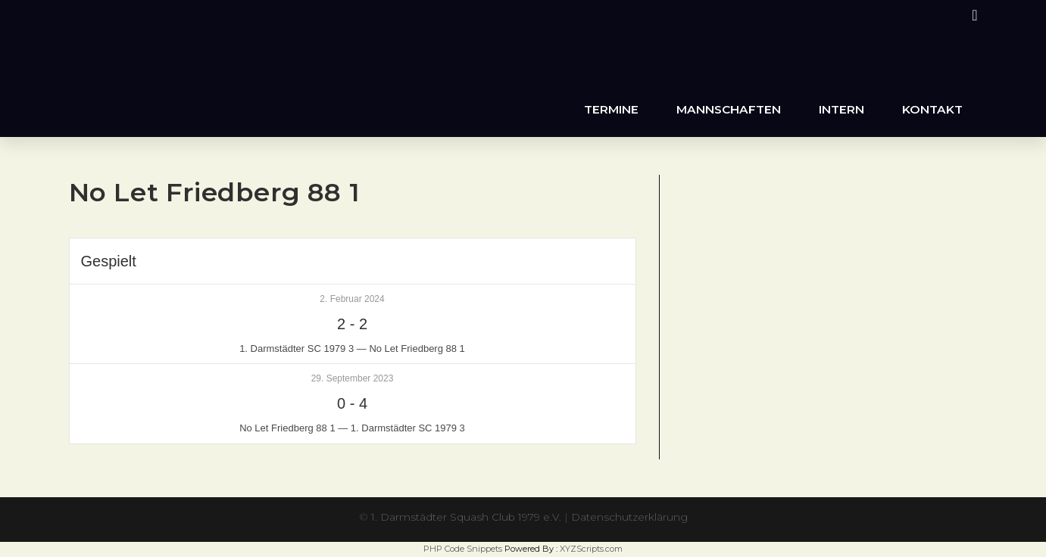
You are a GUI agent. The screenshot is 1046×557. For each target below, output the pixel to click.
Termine (611, 109)
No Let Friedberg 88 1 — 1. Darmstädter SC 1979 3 (352, 428)
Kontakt (932, 109)
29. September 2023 (352, 378)
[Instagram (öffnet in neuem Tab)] (972, 15)
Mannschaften (728, 109)
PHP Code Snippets (462, 548)
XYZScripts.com (591, 548)
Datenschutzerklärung (630, 517)
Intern (841, 109)
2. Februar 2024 (352, 299)
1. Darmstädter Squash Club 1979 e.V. (466, 517)
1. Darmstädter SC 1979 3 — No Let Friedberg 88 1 (352, 348)
